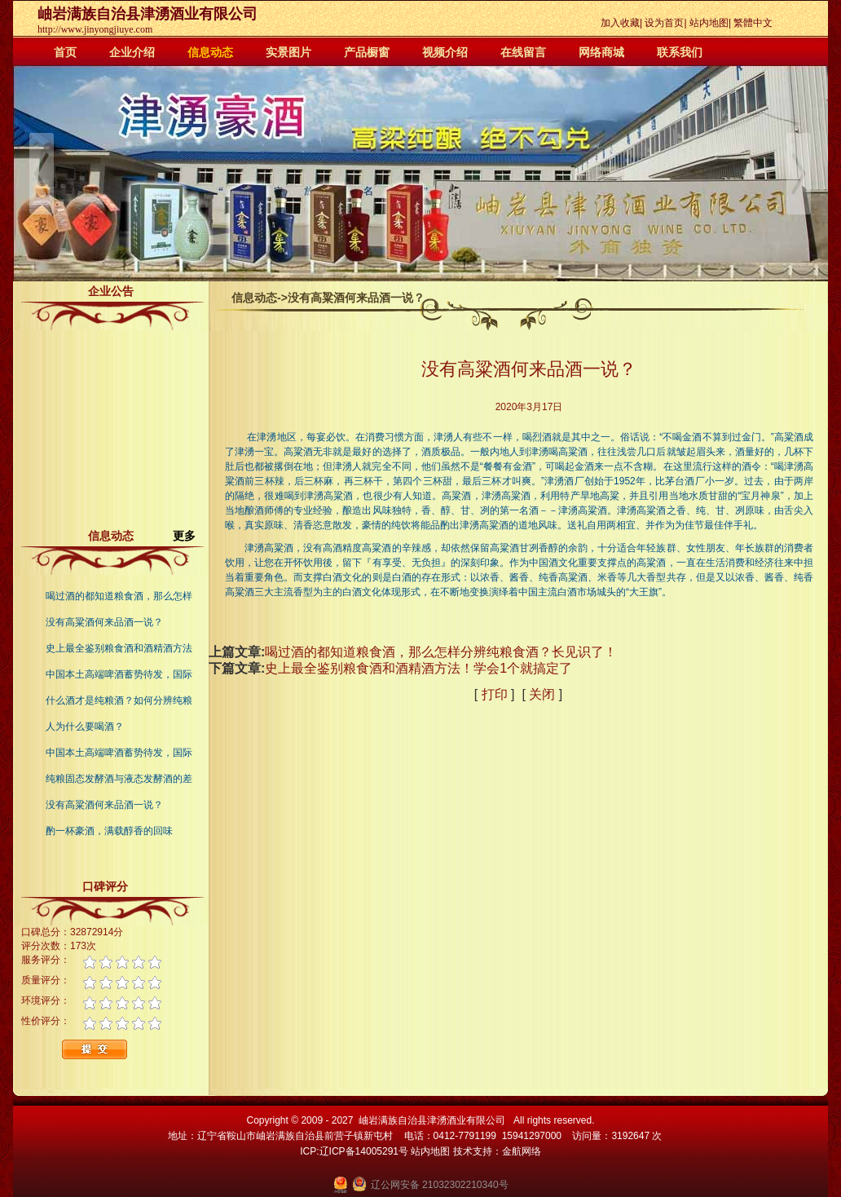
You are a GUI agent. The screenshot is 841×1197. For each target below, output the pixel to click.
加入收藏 (620, 23)
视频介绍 (445, 52)
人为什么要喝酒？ (85, 726)
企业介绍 (132, 52)
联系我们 (679, 52)
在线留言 (523, 52)
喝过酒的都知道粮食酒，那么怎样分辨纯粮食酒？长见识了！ (441, 652)
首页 (65, 52)
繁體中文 (753, 23)
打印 (495, 694)
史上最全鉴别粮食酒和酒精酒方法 (119, 648)
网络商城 (601, 52)
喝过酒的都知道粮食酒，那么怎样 (119, 596)
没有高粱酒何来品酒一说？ (104, 622)
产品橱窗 (367, 52)
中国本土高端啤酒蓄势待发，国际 (119, 674)
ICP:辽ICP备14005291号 (354, 1151)
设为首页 (664, 23)
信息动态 (210, 52)
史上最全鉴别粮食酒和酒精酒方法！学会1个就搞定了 (418, 668)
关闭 (542, 694)
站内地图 (709, 23)
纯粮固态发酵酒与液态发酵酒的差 (119, 778)
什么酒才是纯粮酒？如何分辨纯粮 (119, 700)
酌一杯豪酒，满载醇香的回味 (109, 831)
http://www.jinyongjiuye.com (94, 29)
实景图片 (288, 52)
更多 (191, 535)
